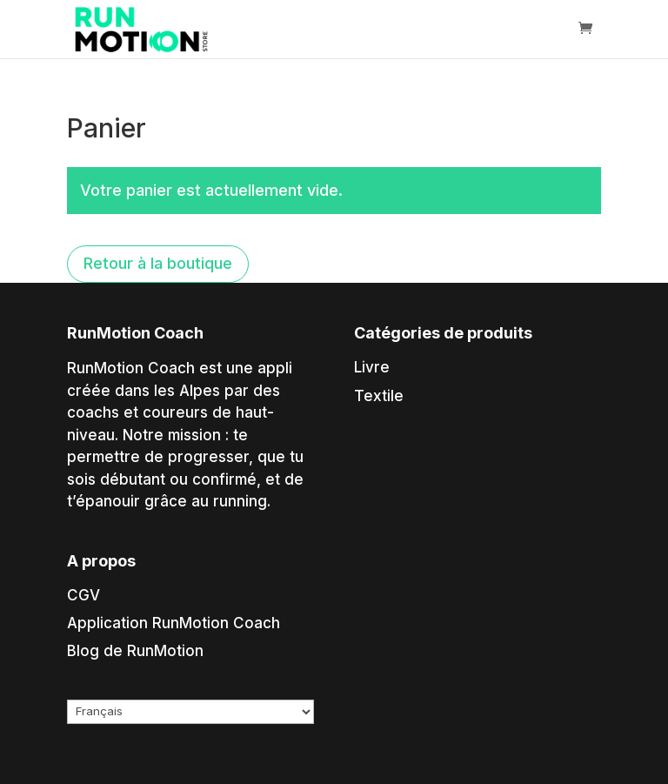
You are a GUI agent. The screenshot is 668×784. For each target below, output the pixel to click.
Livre (372, 367)
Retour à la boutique (158, 263)
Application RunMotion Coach (173, 623)
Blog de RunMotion (135, 651)
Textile (379, 396)
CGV (83, 595)
